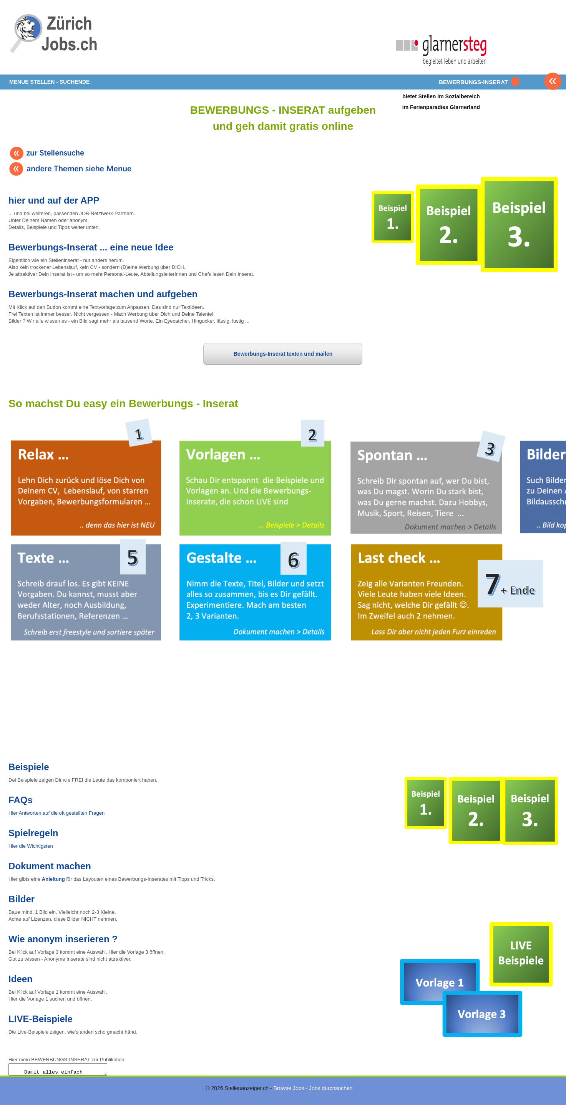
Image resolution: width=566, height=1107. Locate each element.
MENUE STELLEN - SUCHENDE (49, 82)
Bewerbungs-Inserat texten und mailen (283, 354)
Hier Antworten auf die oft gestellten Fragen (56, 813)
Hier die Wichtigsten (30, 846)
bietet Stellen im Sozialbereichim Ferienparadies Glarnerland (441, 101)
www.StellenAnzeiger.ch (54, 40)
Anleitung (53, 879)
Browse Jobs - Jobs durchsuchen (312, 1090)
